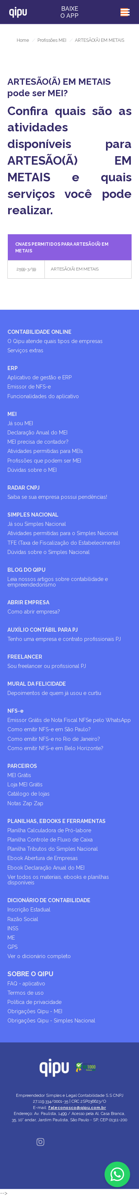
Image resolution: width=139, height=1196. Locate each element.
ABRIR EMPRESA (28, 602)
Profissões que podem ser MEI (44, 461)
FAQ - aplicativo (26, 984)
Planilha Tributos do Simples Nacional (52, 849)
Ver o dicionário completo (39, 956)
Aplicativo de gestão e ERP (39, 377)
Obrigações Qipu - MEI (34, 1011)
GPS (12, 947)
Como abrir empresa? (33, 612)
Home (23, 40)
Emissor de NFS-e (29, 387)
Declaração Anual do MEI (37, 433)
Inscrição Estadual (28, 910)
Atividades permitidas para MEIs (45, 451)
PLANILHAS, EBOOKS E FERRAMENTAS (56, 821)
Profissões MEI (51, 40)
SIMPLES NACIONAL (33, 515)
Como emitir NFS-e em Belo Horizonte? (55, 748)
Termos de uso (25, 993)
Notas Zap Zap (25, 803)
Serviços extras (25, 350)
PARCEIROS (22, 766)
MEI (12, 414)
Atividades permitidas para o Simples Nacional (62, 533)
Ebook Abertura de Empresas (42, 858)
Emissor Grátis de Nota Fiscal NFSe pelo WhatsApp (69, 720)
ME (11, 938)
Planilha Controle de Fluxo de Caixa (50, 840)
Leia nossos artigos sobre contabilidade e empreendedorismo (57, 582)
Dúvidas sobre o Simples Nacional (48, 552)
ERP (12, 368)
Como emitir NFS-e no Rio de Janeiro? (53, 739)
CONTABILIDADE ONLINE (39, 332)
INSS (12, 928)
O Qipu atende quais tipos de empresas (55, 341)
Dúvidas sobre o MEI (32, 470)
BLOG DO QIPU (26, 570)
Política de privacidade (34, 1002)
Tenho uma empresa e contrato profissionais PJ (64, 639)
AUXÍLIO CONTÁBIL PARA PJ (42, 630)
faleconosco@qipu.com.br (77, 1107)
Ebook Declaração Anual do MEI (46, 868)
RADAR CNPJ (23, 488)
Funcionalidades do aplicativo (43, 396)
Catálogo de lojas (28, 794)
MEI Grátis (19, 775)
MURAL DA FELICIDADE (36, 684)
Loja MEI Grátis (25, 784)
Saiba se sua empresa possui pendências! (57, 497)
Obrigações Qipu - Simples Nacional (51, 1021)
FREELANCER (24, 657)
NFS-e (15, 711)
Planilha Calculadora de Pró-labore (49, 830)
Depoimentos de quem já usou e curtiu (54, 693)
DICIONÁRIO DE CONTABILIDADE (48, 900)
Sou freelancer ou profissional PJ (46, 666)
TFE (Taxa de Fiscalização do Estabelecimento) (63, 543)
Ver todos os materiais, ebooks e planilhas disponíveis (58, 880)
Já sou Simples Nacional (36, 524)
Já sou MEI (20, 423)
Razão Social (22, 919)
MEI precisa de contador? (38, 442)
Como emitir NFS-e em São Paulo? (49, 729)
